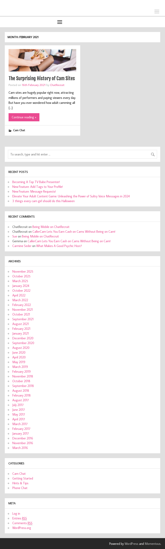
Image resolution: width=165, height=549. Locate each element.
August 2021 (20, 324)
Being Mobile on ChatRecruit (50, 227)
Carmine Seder (21, 246)
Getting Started (22, 478)
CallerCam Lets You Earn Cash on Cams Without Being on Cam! (73, 231)
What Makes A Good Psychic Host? (59, 246)
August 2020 (20, 348)
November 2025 (22, 271)
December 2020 (22, 338)
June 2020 (18, 352)
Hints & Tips (20, 483)
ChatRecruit (57, 85)
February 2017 (21, 429)
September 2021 (23, 319)
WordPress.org (21, 528)
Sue (14, 236)
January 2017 (20, 433)
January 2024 (20, 286)
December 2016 (22, 438)
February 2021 (21, 329)
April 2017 (18, 419)
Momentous (153, 544)
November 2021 (22, 310)
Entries (19, 518)
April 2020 (19, 357)
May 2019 (18, 362)
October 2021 (21, 314)
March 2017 (20, 424)
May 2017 (18, 414)
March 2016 (20, 448)
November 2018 (22, 376)
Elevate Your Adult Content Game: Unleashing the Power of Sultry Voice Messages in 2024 (71, 196)
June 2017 (18, 410)
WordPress (131, 544)
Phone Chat (19, 488)
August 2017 (20, 400)
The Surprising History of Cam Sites (42, 78)
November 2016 (22, 443)
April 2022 (18, 295)
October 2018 (21, 381)
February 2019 (21, 371)
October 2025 (21, 276)
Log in (16, 513)
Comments (22, 523)
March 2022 (20, 300)
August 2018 (20, 391)
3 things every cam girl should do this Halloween (43, 201)
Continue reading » (24, 117)
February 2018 (21, 395)
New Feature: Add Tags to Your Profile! (37, 187)
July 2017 (18, 405)
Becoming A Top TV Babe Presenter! (36, 182)
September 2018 (23, 386)
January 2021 (20, 333)
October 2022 (21, 290)
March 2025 (20, 281)
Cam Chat (19, 130)
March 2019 (20, 367)
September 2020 (23, 343)
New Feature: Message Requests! (34, 191)
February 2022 (21, 305)
